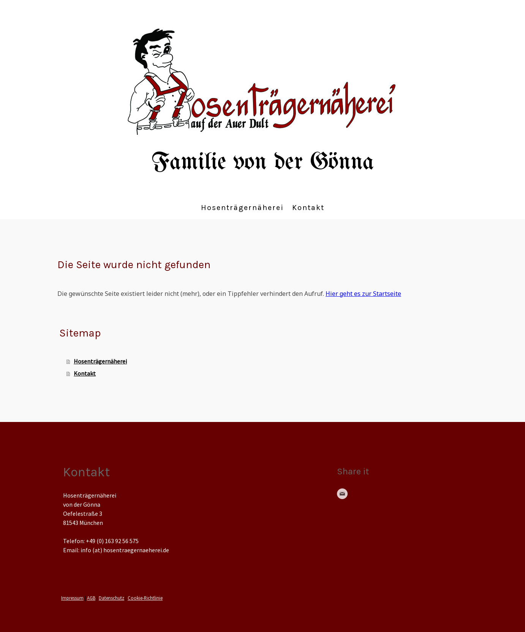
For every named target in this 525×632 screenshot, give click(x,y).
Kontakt (308, 207)
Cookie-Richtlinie (145, 598)
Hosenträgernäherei (242, 207)
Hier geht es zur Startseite (363, 293)
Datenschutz (111, 598)
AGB (91, 598)
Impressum (72, 598)
